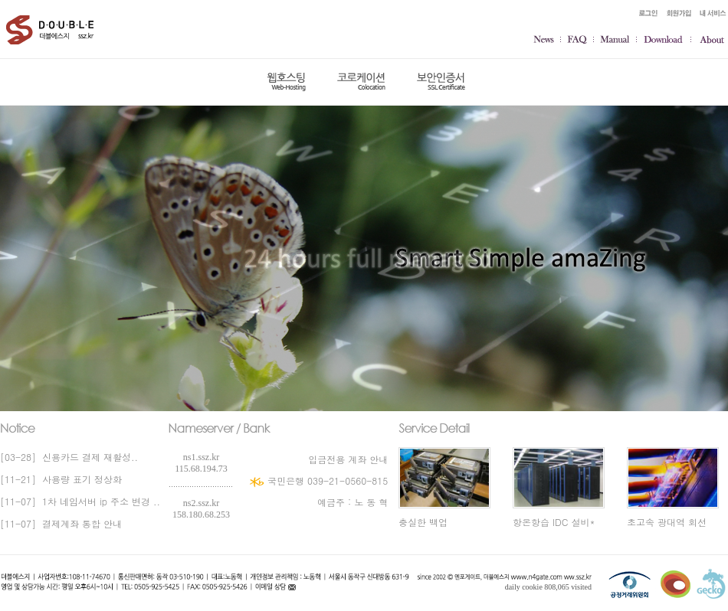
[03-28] (18, 456)
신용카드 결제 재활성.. (87, 456)
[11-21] (18, 478)
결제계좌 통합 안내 (79, 523)
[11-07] (18, 501)
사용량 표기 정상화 (79, 478)
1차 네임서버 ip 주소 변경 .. (98, 501)
